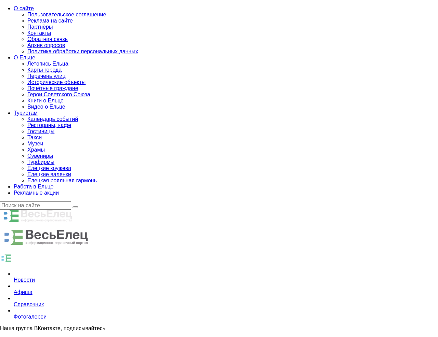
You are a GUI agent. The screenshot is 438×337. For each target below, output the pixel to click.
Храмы (36, 150)
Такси (34, 137)
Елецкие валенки (49, 174)
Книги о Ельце (45, 100)
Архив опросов (46, 45)
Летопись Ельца (47, 64)
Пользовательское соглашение (66, 14)
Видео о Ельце (46, 107)
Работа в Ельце (33, 186)
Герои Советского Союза (58, 94)
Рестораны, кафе (49, 125)
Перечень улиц (46, 76)
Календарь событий (52, 119)
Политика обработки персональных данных (82, 51)
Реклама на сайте (50, 21)
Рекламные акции (36, 193)
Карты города (44, 70)
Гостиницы (40, 131)
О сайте (24, 8)
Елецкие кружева (49, 168)
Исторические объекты (56, 82)
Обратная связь (47, 39)
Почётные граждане (52, 88)
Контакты (39, 33)
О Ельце (24, 57)
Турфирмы (40, 162)
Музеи (35, 143)
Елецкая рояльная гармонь (62, 180)
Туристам (26, 113)
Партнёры (40, 27)
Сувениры (40, 156)
